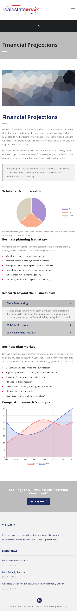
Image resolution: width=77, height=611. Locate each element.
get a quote (39, 501)
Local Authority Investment (15, 572)
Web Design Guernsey (57, 606)
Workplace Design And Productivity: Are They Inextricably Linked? (33, 583)
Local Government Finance (15, 560)
